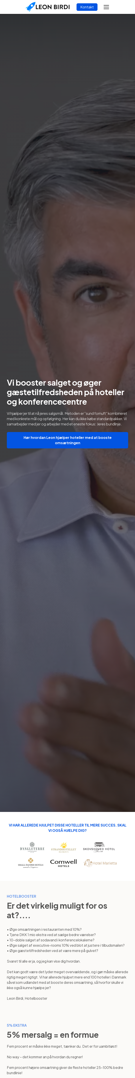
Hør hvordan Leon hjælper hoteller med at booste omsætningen (68, 440)
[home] (47, 7)
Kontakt (87, 7)
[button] (105, 7)
